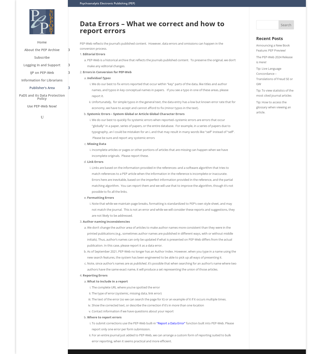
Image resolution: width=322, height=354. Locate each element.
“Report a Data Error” (171, 323)
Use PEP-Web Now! (42, 106)
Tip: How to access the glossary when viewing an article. (273, 107)
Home (42, 42)
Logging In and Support (41, 65)
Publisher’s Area (42, 88)
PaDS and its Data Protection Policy (42, 97)
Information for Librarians (42, 80)
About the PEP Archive (42, 50)
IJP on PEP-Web (42, 73)
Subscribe (42, 58)
